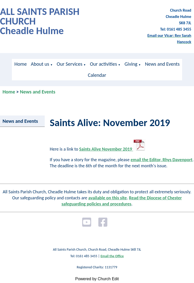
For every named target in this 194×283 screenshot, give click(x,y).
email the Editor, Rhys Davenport (161, 159)
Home (20, 64)
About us (40, 64)
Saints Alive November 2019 (112, 149)
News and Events (162, 64)
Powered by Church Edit (97, 279)
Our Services (69, 64)
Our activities (103, 64)
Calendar (97, 75)
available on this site (107, 198)
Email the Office (112, 256)
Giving (131, 64)
